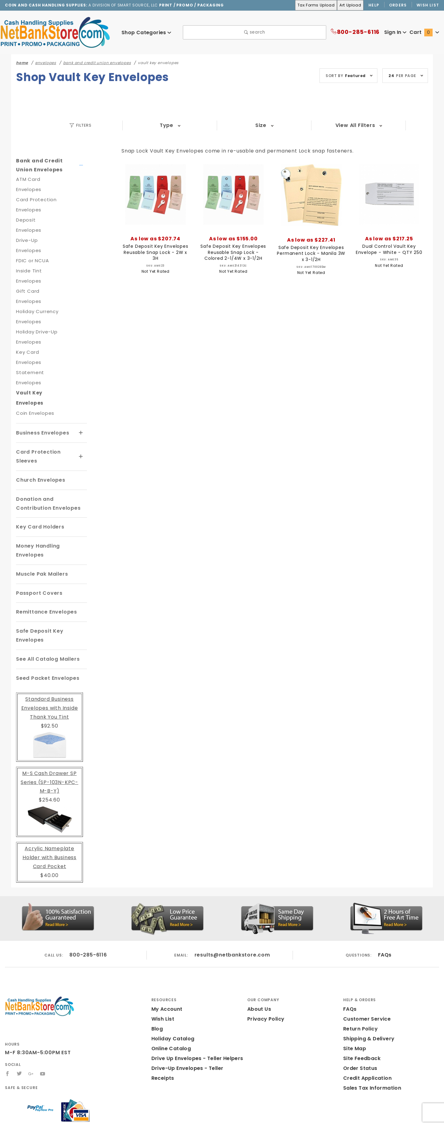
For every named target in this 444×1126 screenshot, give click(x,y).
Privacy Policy (264, 979)
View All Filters (371, 125)
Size (182, 125)
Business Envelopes (42, 402)
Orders (398, 5)
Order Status (359, 1028)
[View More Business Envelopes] (81, 402)
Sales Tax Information (370, 1048)
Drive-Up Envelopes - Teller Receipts (196, 1028)
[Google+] (31, 1034)
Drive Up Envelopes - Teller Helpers (195, 1018)
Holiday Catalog (171, 999)
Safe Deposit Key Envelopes (38, 596)
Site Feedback (360, 1018)
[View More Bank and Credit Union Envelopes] (81, 165)
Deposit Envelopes (37, 219)
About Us (258, 969)
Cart (425, 32)
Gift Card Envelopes (39, 270)
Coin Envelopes (34, 382)
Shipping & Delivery (367, 999)
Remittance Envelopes (45, 572)
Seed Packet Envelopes (46, 638)
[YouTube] (43, 1034)
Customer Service (365, 979)
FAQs (384, 915)
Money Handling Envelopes (51, 515)
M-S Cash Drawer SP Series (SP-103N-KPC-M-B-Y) (49, 742)
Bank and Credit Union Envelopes (45, 165)
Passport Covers (37, 553)
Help (373, 5)
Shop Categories (146, 32)
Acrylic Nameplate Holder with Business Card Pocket (49, 817)
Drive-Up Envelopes (39, 230)
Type (119, 125)
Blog (157, 989)
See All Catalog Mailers (46, 619)
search (254, 32)
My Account (165, 969)
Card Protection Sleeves (36, 425)
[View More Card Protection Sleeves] (81, 426)
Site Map (353, 1008)
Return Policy (359, 989)
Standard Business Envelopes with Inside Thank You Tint (49, 668)
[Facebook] (7, 1034)
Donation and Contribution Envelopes (50, 473)
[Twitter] (19, 1034)
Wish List (428, 5)
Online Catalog (169, 1008)
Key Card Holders (38, 496)
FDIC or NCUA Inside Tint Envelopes (32, 250)
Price (307, 125)
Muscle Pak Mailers (41, 534)
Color (245, 125)
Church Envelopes (39, 449)
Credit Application (365, 1038)
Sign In (395, 32)
